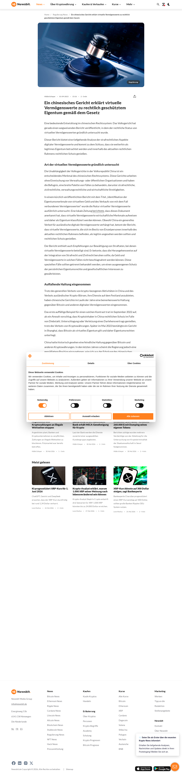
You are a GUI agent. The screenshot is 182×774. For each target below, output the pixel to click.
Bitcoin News (53, 696)
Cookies (158, 750)
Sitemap (69, 769)
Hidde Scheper (49, 96)
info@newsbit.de (19, 704)
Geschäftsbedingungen (165, 745)
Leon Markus (36, 508)
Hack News (52, 744)
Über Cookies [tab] (134, 363)
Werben (158, 696)
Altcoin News (53, 720)
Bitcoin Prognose (91, 745)
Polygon (122, 734)
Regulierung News (60, 14)
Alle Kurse (123, 696)
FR (17, 729)
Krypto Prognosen (91, 740)
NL (12, 729)
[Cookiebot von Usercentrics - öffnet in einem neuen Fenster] (141, 356)
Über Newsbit (161, 730)
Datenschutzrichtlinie (165, 735)
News (39, 4)
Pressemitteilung (55, 749)
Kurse (115, 4)
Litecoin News (53, 715)
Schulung (87, 735)
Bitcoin (122, 701)
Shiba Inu (123, 730)
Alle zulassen (133, 416)
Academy (87, 730)
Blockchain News (55, 725)
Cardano (123, 715)
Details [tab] (91, 363)
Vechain (122, 739)
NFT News (52, 739)
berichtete (98, 210)
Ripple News (53, 706)
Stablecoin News (55, 730)
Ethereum (123, 706)
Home (46, 14)
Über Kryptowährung (62, 4)
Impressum (160, 754)
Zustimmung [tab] (48, 363)
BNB (121, 749)
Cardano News (54, 711)
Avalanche (123, 744)
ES (21, 729)
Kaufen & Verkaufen (93, 4)
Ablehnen (49, 416)
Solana (122, 725)
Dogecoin (123, 720)
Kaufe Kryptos (90, 696)
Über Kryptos (89, 716)
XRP (121, 711)
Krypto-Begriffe (90, 726)
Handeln (87, 701)
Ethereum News (54, 701)
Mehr (129, 4)
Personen (87, 721)
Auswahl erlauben (91, 416)
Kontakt (158, 726)
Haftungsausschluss (164, 740)
